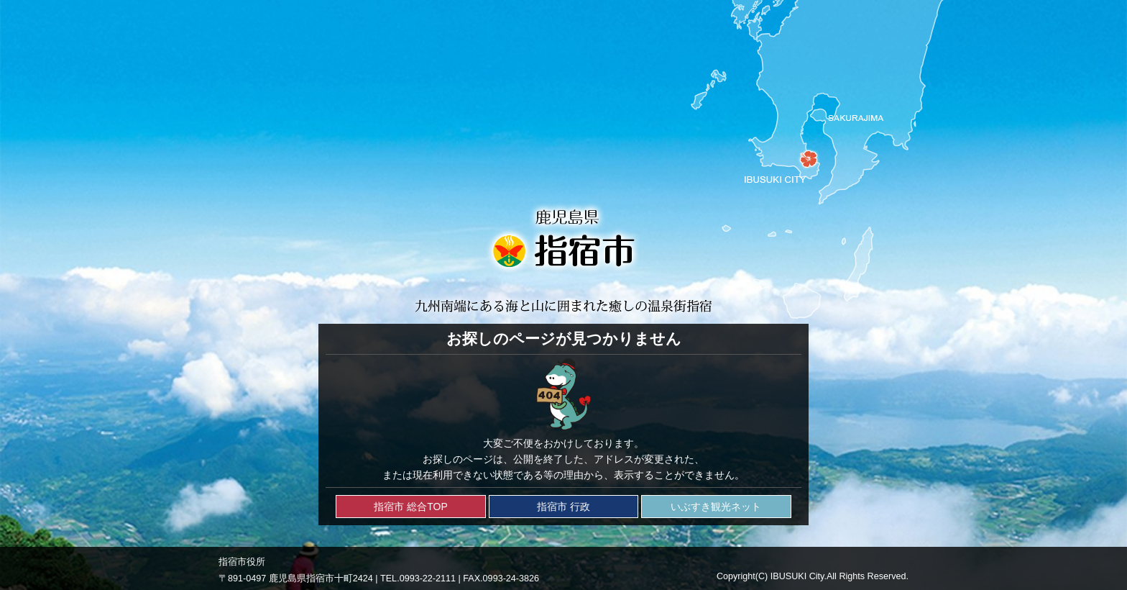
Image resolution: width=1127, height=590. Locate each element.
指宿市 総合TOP (410, 506)
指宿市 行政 (563, 506)
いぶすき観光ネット (716, 506)
